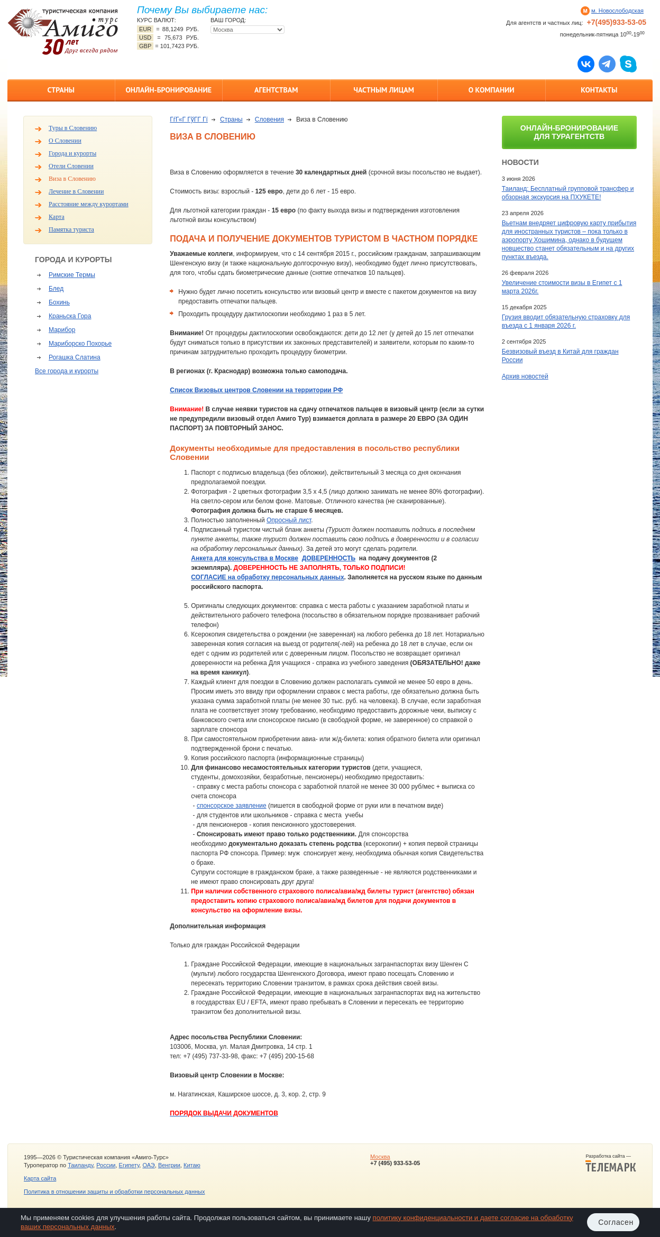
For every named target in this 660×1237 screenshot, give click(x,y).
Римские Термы (72, 275)
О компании (492, 90)
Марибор (62, 330)
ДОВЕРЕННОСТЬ (329, 558)
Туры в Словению (73, 128)
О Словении (65, 140)
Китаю (192, 1165)
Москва (380, 1156)
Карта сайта (40, 1178)
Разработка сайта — (610, 1163)
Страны (61, 90)
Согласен (616, 1222)
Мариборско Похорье (80, 343)
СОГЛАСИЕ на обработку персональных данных (267, 577)
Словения (269, 119)
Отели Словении (71, 166)
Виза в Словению (72, 178)
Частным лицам (384, 90)
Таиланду (80, 1165)
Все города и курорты (66, 371)
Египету (129, 1165)
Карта (57, 216)
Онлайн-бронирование (168, 90)
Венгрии (169, 1165)
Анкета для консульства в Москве (244, 558)
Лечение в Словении (76, 191)
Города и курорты (72, 153)
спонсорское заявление (232, 805)
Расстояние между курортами (89, 204)
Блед (56, 288)
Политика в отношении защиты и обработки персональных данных (114, 1191)
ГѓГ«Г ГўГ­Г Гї (189, 119)
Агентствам (276, 90)
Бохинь (59, 302)
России (105, 1165)
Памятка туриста (71, 229)
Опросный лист (289, 520)
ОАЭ (148, 1165)
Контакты (599, 90)
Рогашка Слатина (74, 357)
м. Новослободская (617, 10)
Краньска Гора (70, 316)
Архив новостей (525, 376)
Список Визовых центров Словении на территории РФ (256, 390)
